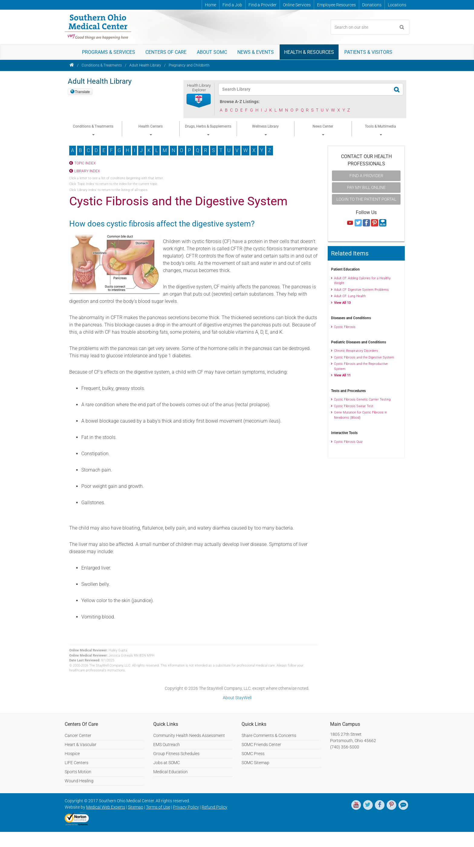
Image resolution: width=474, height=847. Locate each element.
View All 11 (342, 375)
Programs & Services (108, 52)
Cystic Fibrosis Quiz (348, 442)
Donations (371, 4)
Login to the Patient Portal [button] (366, 199)
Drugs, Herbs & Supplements (208, 130)
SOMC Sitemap (255, 762)
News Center (323, 130)
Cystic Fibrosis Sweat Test (353, 406)
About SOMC (212, 52)
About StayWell (237, 697)
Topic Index (85, 163)
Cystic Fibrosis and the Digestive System (364, 357)
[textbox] (307, 89)
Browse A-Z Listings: (240, 101)
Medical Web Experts (105, 807)
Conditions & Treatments (102, 65)
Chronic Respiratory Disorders (356, 351)
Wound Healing (79, 780)
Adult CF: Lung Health (350, 296)
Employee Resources (336, 4)
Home (210, 4)
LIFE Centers (76, 762)
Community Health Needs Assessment (189, 735)
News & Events (255, 52)
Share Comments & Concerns (269, 735)
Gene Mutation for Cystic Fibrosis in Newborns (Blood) (360, 415)
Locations (397, 4)
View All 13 (342, 303)
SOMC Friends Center (261, 744)
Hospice (72, 753)
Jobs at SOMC (166, 762)
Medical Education (170, 771)
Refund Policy (214, 807)
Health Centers (150, 130)
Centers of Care (166, 52)
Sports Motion (78, 771)
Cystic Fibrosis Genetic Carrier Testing (362, 399)
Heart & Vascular (80, 744)
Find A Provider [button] (366, 175)
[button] (199, 101)
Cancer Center (78, 735)
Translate (82, 92)
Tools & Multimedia (380, 130)
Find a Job (232, 4)
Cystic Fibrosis (345, 327)
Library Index (87, 171)
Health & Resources (309, 52)
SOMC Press (253, 753)
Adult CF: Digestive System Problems (361, 290)
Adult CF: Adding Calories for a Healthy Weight (362, 280)
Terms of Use (158, 807)
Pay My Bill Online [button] (366, 187)
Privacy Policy (186, 807)
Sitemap (135, 807)
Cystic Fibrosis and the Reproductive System (361, 366)
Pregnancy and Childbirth (189, 65)
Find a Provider (262, 4)
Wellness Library (265, 130)
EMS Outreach (166, 744)
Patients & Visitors (368, 52)
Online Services (297, 4)
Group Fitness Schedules (176, 753)
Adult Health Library (145, 65)
